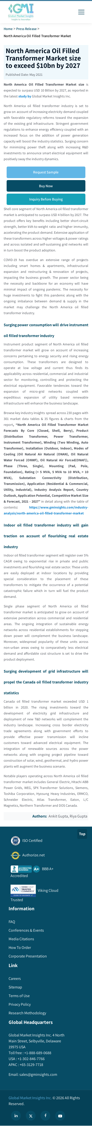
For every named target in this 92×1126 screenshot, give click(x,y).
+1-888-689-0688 (37, 1052)
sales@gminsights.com (38, 1074)
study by (24, 96)
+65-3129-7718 (31, 1064)
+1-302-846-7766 (31, 1058)
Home (8, 28)
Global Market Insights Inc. (30, 1097)
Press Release (26, 28)
